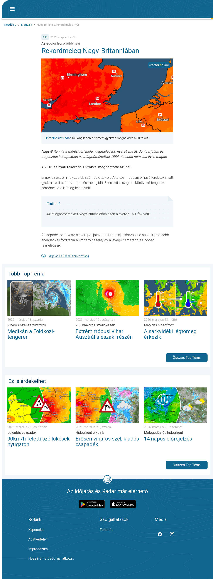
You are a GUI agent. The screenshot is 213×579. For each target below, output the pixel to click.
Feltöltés (106, 530)
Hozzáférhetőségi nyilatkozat (51, 558)
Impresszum (38, 549)
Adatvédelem (38, 539)
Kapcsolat (36, 530)
